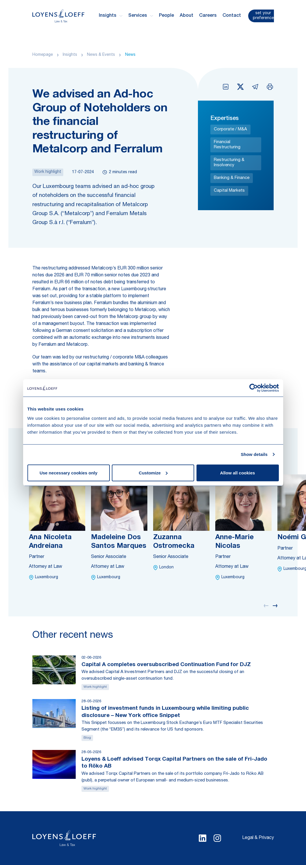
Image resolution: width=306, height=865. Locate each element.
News (130, 55)
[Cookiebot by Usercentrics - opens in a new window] (253, 388)
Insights (70, 55)
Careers (208, 16)
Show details (254, 454)
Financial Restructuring (227, 144)
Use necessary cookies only (68, 472)
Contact (231, 16)
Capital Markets (229, 190)
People (166, 16)
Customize (153, 472)
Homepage (42, 55)
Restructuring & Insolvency (229, 162)
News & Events (101, 55)
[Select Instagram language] (217, 838)
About (186, 16)
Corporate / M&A (230, 129)
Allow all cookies (237, 472)
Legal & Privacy (258, 838)
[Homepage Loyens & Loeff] (58, 15)
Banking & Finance (231, 178)
